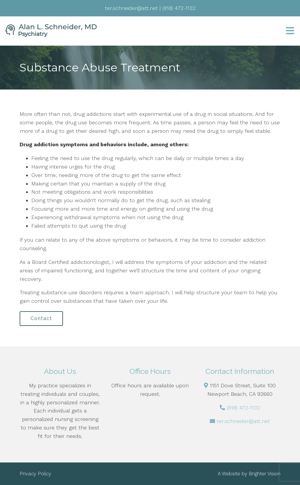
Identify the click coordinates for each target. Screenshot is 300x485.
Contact (41, 318)
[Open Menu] (290, 31)
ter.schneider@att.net (243, 421)
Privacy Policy (35, 474)
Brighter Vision (264, 474)
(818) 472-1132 (243, 408)
